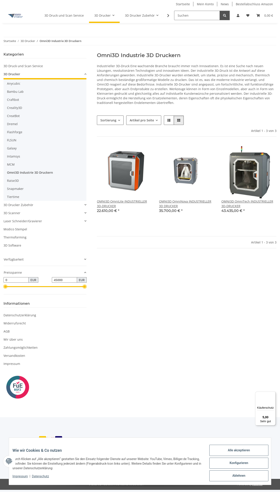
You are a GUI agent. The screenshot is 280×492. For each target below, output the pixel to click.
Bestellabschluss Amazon (254, 4)
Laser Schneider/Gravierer (23, 221)
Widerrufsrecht (15, 323)
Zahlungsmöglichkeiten (21, 347)
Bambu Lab (15, 91)
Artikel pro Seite (142, 120)
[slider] (5, 287)
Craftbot (13, 100)
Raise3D (13, 181)
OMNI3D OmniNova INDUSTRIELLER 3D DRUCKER (185, 203)
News (225, 4)
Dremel (12, 124)
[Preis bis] (64, 280)
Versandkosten (14, 356)
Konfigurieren (235, 465)
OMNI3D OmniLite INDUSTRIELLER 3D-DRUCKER (122, 203)
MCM (11, 164)
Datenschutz (43, 478)
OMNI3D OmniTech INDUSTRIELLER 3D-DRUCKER (247, 203)
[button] (238, 15)
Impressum (23, 478)
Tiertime (13, 197)
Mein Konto (205, 4)
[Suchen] (197, 15)
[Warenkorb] (264, 15)
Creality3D (14, 108)
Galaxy (12, 148)
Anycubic (13, 83)
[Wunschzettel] (248, 15)
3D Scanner (12, 213)
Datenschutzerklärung (20, 315)
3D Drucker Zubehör (18, 205)
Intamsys (13, 156)
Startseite (183, 4)
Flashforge (14, 132)
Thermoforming (15, 237)
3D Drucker (12, 74)
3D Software (12, 245)
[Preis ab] (16, 280)
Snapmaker (15, 189)
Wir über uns (13, 339)
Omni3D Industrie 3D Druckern (30, 172)
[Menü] (273, 394)
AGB (7, 331)
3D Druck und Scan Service (23, 66)
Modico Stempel (15, 229)
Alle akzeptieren (235, 453)
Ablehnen (235, 476)
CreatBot (13, 116)
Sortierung (108, 120)
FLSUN (11, 140)
